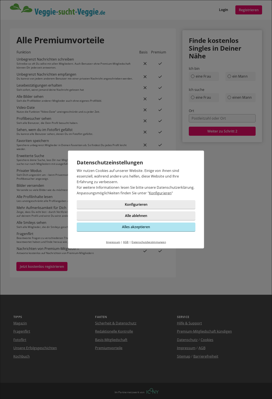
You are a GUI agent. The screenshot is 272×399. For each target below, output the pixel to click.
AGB (126, 242)
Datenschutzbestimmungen (148, 242)
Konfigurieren (160, 193)
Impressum (113, 242)
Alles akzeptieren (136, 226)
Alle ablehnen (136, 215)
